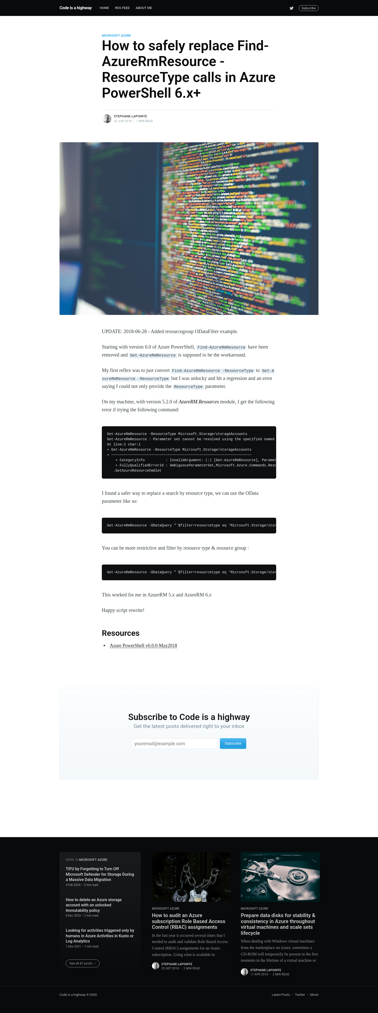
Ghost (314, 995)
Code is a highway (76, 7)
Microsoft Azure (116, 35)
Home (104, 8)
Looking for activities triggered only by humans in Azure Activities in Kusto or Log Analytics (100, 934)
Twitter (300, 995)
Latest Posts (281, 995)
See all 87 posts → (82, 961)
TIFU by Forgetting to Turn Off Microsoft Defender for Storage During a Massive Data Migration (100, 872)
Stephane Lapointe (130, 116)
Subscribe (309, 8)
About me (144, 8)
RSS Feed (122, 8)
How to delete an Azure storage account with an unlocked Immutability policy (94, 903)
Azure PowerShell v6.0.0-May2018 (145, 645)
